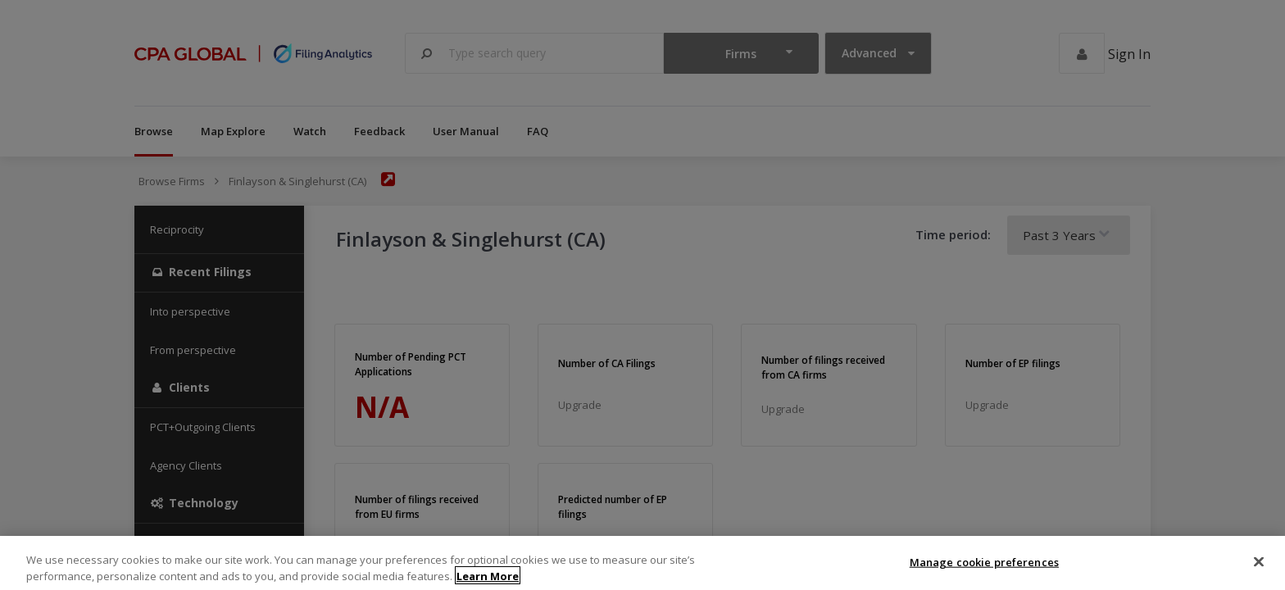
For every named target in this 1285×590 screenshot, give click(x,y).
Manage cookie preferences (984, 572)
